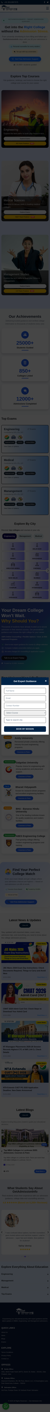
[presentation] (25, 720)
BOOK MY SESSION (25, 729)
